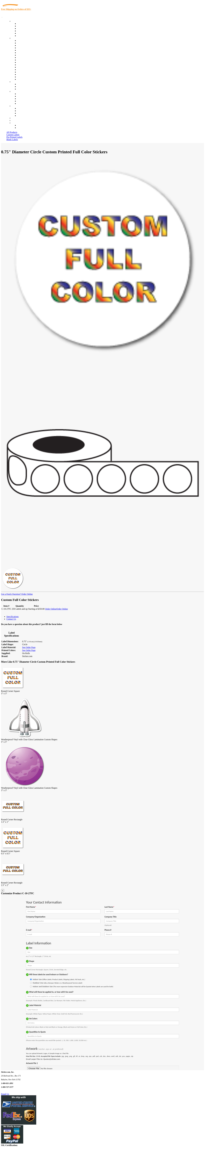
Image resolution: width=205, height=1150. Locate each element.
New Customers (24, 128)
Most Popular (23, 33)
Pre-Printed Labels (14, 137)
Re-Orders (16, 118)
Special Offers (23, 36)
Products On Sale (24, 28)
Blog (19, 96)
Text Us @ (10, 1091)
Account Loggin (24, 125)
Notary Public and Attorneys (29, 53)
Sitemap (20, 115)
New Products (23, 31)
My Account (17, 120)
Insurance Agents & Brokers (29, 45)
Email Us (5, 1094)
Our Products (17, 21)
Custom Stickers (19, 82)
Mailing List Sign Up (26, 113)
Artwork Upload (24, 89)
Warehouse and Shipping (28, 57)
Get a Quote (22, 86)
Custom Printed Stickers (27, 60)
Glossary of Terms (25, 101)
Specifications (12, 616)
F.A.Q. (20, 103)
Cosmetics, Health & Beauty (29, 55)
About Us (16, 91)
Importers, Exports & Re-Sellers (31, 50)
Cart (14, 123)
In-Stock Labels (24, 23)
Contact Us (16, 106)
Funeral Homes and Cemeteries (30, 77)
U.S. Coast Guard (24, 72)
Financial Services (25, 62)
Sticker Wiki (22, 99)
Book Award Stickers (26, 79)
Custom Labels (12, 135)
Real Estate (22, 69)
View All (21, 40)
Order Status (22, 111)
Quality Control (24, 43)
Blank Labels (12, 139)
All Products (11, 132)
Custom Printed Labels (27, 26)
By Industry (17, 38)
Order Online (27, 594)
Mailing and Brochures (27, 65)
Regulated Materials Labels (29, 74)
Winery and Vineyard (26, 48)
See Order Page (29, 647)
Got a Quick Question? (11, 594)
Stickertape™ (23, 67)
